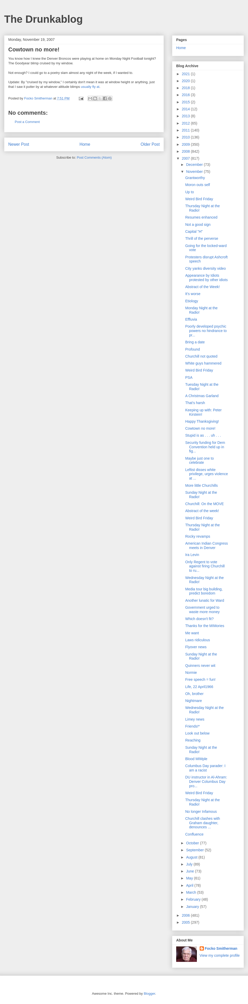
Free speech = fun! (200, 679)
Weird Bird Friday (199, 199)
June (190, 871)
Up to (189, 192)
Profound (192, 349)
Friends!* (192, 726)
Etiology (191, 301)
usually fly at (90, 87)
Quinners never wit (200, 665)
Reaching (192, 740)
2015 (186, 102)
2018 (186, 88)
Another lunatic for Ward (204, 600)
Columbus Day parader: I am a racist (205, 768)
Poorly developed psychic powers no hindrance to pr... (206, 330)
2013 (186, 116)
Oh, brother (194, 694)
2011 (186, 130)
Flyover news (195, 647)
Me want (192, 633)
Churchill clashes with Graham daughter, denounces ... (202, 822)
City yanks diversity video (205, 268)
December (195, 165)
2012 (186, 123)
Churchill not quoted (201, 356)
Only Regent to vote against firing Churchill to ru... (205, 566)
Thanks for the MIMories (204, 626)
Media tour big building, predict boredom (204, 591)
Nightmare (193, 701)
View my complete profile (220, 955)
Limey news (194, 719)
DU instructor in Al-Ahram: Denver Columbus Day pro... (206, 781)
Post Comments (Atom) (94, 157)
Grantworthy (195, 178)
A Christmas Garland (202, 396)
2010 (186, 137)
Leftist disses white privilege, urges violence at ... (206, 474)
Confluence (194, 834)
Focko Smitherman (221, 948)
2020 (186, 81)
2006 (186, 915)
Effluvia (191, 319)
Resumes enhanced (201, 217)
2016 (186, 95)
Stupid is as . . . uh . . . (203, 435)
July (189, 864)
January (193, 907)
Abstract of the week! (202, 511)
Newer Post (18, 144)
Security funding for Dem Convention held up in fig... (205, 447)
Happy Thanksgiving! (202, 421)
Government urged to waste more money (202, 609)
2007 (186, 158)
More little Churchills (201, 485)
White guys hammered (203, 363)
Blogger (149, 993)
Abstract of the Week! (202, 287)
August (192, 857)
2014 (186, 109)
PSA (188, 377)
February (194, 899)
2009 (186, 144)
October (193, 843)
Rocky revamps (197, 536)
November (195, 171)
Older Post (150, 144)
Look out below (197, 733)
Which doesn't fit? (199, 619)
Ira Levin (192, 555)
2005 (186, 922)
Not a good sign (198, 224)
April (190, 885)
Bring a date (195, 342)
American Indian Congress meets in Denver (206, 545)
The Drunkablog (43, 19)
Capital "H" (194, 231)
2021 (186, 74)
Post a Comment (27, 122)
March (191, 892)
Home (85, 144)
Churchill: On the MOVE (204, 504)
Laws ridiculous (197, 640)
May (190, 878)
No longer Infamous (201, 811)
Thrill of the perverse (201, 238)
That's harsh (195, 403)
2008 (186, 151)
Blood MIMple (196, 759)
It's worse (192, 294)
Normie (191, 672)
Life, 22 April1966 (199, 687)
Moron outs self (197, 185)
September (195, 850)
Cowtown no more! (200, 428)
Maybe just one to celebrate (199, 460)
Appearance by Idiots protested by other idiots (206, 277)
